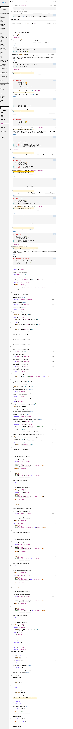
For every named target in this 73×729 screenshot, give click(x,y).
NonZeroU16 (3, 122)
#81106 (37, 248)
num (5, 108)
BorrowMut (18, 667)
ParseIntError (3, 130)
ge (14, 439)
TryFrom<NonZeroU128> (3, 73)
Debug (15, 317)
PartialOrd (16, 424)
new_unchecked (2, 21)
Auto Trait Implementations (5, 82)
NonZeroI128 (3, 112)
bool (31, 246)
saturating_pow (2, 25)
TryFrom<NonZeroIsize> (3, 72)
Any (1, 93)
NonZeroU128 (3, 120)
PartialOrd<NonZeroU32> (4, 60)
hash (17, 381)
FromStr (1, 52)
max (15, 406)
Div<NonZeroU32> (3, 45)
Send (1, 85)
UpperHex (1, 80)
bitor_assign (19, 301)
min (15, 409)
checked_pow (21, 206)
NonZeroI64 (3, 116)
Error (40, 271)
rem (17, 444)
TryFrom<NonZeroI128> (3, 65)
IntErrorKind (3, 138)
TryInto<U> (2, 104)
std (3, 108)
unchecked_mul (2, 29)
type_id (18, 657)
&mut (28, 381)
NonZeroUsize (3, 127)
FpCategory (2, 137)
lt (14, 429)
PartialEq (16, 416)
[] (53, 5)
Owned (16, 689)
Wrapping (2, 132)
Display (1, 44)
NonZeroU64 (3, 124)
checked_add (21, 71)
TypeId (26, 657)
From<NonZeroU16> (3, 48)
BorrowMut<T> (2, 96)
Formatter (27, 271)
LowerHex (16, 391)
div (17, 329)
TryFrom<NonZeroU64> (3, 76)
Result (35, 271)
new (1, 20)
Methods (4, 9)
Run (54, 15)
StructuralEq (17, 636)
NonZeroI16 (20, 461)
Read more (23, 280)
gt (14, 436)
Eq (14, 634)
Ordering (34, 403)
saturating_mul (2, 24)
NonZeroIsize (3, 119)
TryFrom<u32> (2, 79)
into (17, 682)
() (37, 271)
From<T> (1, 97)
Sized (20, 655)
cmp (17, 403)
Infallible (21, 711)
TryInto (18, 718)
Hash (1, 53)
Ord (1, 57)
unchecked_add (2, 28)
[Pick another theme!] (10, 1)
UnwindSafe (2, 89)
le (14, 432)
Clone (1, 40)
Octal (1, 56)
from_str (18, 376)
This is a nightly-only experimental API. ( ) (25, 697)
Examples (14, 45)
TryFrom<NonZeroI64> (3, 69)
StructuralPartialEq (3, 64)
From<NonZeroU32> (3, 49)
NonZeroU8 (2, 126)
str (24, 376)
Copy (1, 41)
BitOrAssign (17, 299)
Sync (15, 645)
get (0, 16)
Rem (15, 442)
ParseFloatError (3, 128)
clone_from (16, 314)
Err (16, 373)
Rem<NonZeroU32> (3, 61)
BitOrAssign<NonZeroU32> (4, 37)
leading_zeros (21, 39)
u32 (30, 23)
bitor (17, 279)
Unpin (1, 88)
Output (16, 276)
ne (16, 421)
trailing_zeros (21, 54)
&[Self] (25, 386)
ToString (1, 101)
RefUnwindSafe (2, 84)
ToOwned (1, 100)
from (17, 337)
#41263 (35, 697)
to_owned (18, 692)
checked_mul (2, 12)
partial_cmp (18, 426)
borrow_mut (18, 670)
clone (17, 311)
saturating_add (21, 90)
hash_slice (16, 386)
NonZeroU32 (3, 123)
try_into (18, 724)
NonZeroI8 (20, 492)
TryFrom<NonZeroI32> (3, 68)
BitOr (15, 274)
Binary (1, 33)
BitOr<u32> (2, 36)
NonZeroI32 (3, 115)
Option (26, 30)
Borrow (17, 660)
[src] (55, 5)
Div (15, 327)
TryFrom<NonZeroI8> (3, 71)
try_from (18, 452)
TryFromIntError (3, 131)
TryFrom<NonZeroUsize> (4, 77)
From (15, 336)
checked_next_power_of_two (4, 13)
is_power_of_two (2, 17)
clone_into (18, 695)
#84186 (32, 73)
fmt (17, 271)
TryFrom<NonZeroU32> (3, 75)
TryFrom (32, 454)
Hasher (17, 383)
